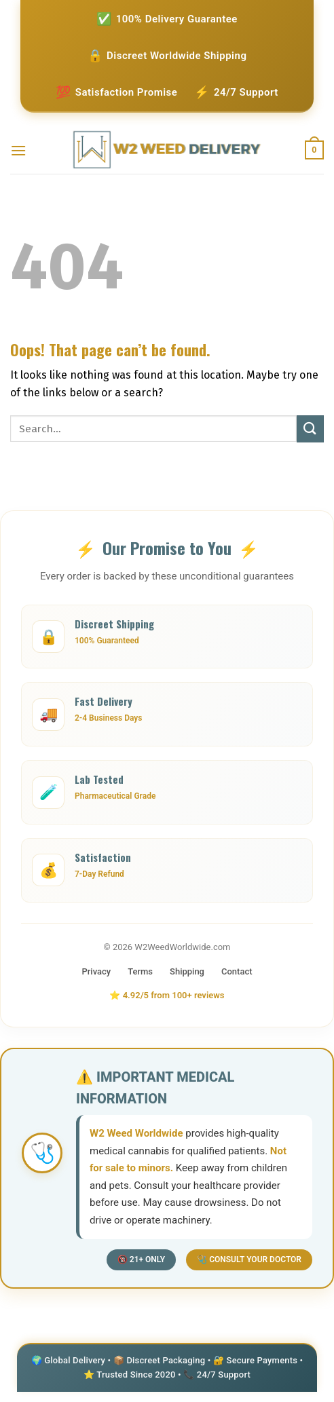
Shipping (187, 971)
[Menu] (18, 150)
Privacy (96, 971)
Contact (237, 971)
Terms (140, 971)
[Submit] (310, 428)
